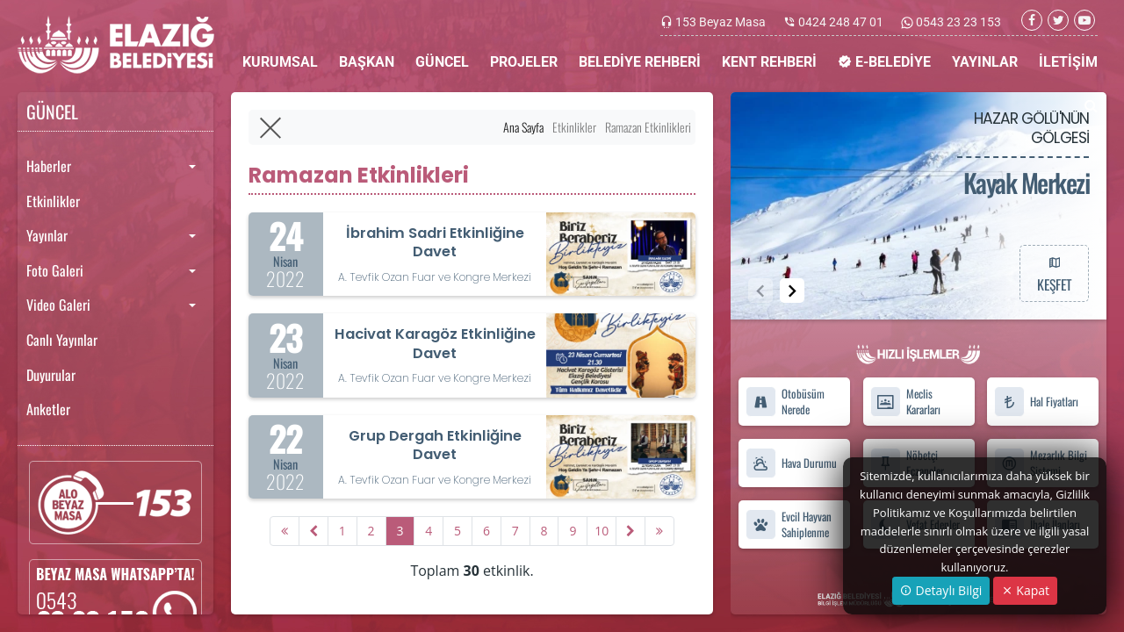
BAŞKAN (366, 62)
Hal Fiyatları (1036, 401)
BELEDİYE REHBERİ (640, 62)
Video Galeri (58, 304)
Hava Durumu (791, 463)
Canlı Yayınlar (61, 339)
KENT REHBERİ (769, 62)
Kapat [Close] (1025, 590)
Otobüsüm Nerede (785, 402)
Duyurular (51, 374)
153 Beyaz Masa (720, 22)
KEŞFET (1053, 273)
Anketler (48, 409)
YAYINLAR (985, 62)
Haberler (48, 165)
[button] (792, 290)
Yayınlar (47, 235)
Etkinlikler (53, 201)
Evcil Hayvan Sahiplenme (789, 524)
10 (601, 530)
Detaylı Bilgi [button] (941, 590)
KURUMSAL (280, 62)
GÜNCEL (442, 62)
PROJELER (524, 62)
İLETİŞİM (1068, 62)
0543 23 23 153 (957, 22)
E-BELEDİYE (884, 62)
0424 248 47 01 (840, 22)
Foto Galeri (54, 270)
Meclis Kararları (905, 402)
